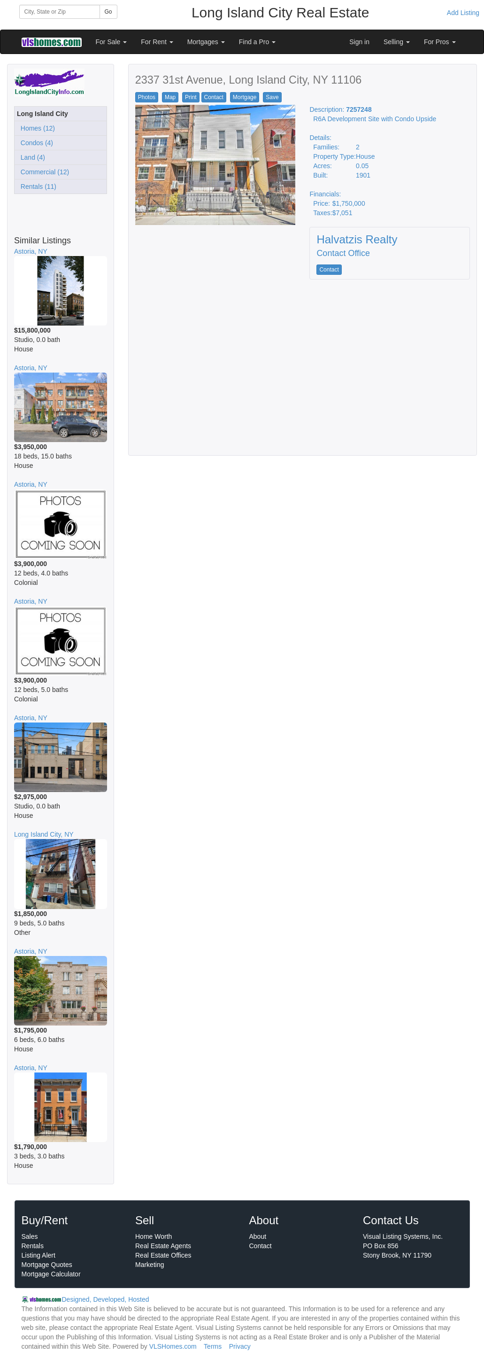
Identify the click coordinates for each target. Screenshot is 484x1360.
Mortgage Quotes (47, 1264)
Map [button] (170, 97)
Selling (397, 42)
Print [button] (191, 97)
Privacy (240, 1346)
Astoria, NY (30, 251)
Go (108, 11)
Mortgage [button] (245, 97)
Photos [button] (146, 97)
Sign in (359, 42)
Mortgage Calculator (51, 1274)
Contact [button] (213, 97)
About (258, 1236)
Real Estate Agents (163, 1246)
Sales (30, 1236)
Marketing (149, 1264)
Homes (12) (36, 128)
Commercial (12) (43, 172)
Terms (213, 1346)
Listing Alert (38, 1255)
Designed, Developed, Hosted (105, 1299)
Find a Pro (257, 42)
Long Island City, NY (44, 834)
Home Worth (153, 1236)
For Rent (157, 42)
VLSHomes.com (173, 1346)
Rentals (33, 1246)
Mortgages (206, 42)
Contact (260, 1246)
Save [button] (272, 97)
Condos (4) (35, 143)
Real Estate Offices (163, 1255)
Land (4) (31, 157)
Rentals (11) (36, 186)
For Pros (440, 42)
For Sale (111, 42)
